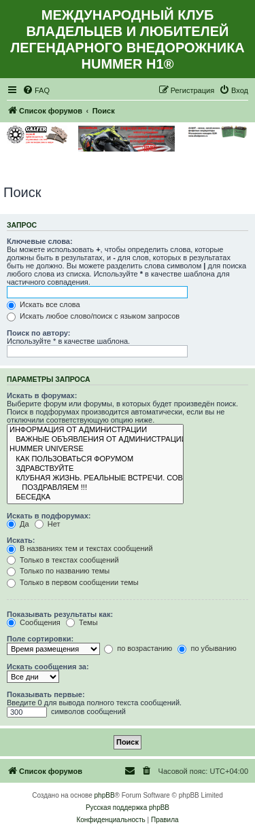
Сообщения (34, 622)
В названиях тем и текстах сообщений (80, 548)
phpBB (105, 795)
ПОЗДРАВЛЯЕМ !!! (95, 488)
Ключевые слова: (40, 241)
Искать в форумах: (42, 395)
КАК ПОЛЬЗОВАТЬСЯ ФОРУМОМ (95, 459)
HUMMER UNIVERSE (95, 449)
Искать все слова (43, 304)
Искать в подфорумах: (49, 516)
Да (18, 524)
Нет (48, 524)
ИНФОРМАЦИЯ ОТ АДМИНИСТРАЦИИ (95, 430)
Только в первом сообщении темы (73, 582)
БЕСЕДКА (95, 497)
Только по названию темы (58, 571)
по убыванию (206, 648)
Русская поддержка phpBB (127, 807)
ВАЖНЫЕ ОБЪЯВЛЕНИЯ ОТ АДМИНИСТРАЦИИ (95, 439)
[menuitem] (36, 90)
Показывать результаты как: (60, 614)
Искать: (21, 540)
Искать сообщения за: (48, 666)
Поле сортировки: (40, 639)
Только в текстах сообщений (63, 560)
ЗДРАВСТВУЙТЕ (95, 469)
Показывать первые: (46, 694)
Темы (82, 622)
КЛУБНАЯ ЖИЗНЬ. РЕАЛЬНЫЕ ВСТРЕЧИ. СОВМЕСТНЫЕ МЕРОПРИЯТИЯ (95, 478)
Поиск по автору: (38, 333)
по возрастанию (138, 648)
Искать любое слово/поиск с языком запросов (93, 316)
